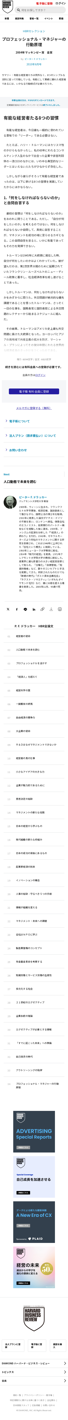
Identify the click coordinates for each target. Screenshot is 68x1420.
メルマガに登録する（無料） (34, 408)
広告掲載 (36, 1405)
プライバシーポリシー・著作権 (38, 1395)
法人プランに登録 (12, 1346)
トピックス (8, 1372)
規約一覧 (17, 1395)
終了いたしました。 (52, 104)
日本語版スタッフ (21, 1405)
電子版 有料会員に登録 (34, 391)
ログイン (60, 3)
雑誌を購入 (57, 1346)
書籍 (61, 18)
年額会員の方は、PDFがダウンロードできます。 (34, 100)
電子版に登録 (44, 3)
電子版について (19, 421)
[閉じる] (61, 15)
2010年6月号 (34, 64)
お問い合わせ (18, 450)
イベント (48, 18)
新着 (7, 18)
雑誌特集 (19, 18)
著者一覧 (34, 18)
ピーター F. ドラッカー (36, 58)
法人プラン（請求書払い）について (32, 435)
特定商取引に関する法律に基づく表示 (27, 1400)
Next (7, 474)
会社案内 (51, 1400)
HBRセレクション (34, 31)
